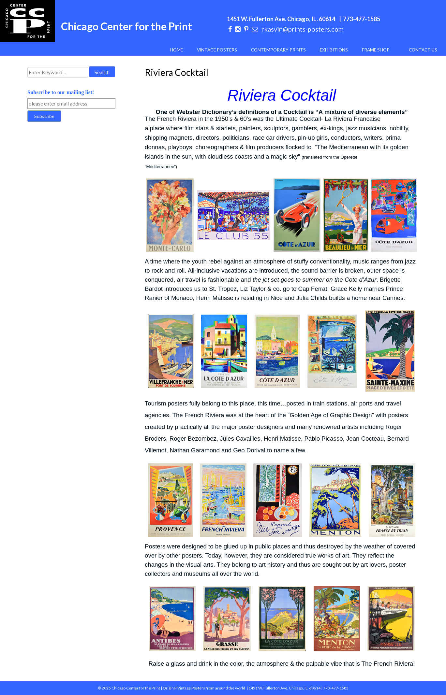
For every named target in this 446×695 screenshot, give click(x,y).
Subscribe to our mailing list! (60, 92)
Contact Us (423, 49)
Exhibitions (334, 49)
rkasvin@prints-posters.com (302, 29)
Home (176, 49)
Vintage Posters (217, 49)
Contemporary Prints (278, 49)
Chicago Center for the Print (126, 26)
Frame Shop (376, 49)
